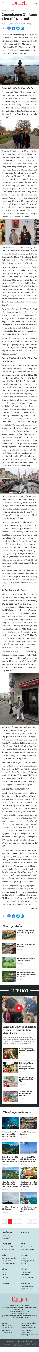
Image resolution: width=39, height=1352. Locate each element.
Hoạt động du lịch (27, 1291)
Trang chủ (5, 10)
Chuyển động (7, 1236)
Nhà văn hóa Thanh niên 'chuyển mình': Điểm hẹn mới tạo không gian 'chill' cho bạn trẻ (27, 1068)
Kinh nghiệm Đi (26, 1276)
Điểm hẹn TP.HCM (8, 1251)
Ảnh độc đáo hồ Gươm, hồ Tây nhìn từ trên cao (27, 961)
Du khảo (12, 10)
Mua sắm (5, 1288)
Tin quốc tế (6, 1242)
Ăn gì (23, 1248)
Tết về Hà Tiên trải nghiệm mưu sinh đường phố (26, 1096)
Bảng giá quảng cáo (24, 1346)
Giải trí (5, 1273)
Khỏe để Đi (25, 1279)
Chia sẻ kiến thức (27, 1282)
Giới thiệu (10, 1346)
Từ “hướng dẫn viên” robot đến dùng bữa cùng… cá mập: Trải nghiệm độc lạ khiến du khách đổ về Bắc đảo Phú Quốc (9, 1136)
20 (29, 1225)
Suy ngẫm (25, 1236)
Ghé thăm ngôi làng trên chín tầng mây (9, 1211)
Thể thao (5, 1282)
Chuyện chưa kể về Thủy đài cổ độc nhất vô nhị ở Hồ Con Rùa (28, 1187)
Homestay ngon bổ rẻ (9, 1262)
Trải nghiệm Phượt (28, 1265)
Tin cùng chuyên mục (17, 1114)
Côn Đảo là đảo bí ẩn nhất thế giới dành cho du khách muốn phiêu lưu (28, 1162)
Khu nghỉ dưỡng (7, 1265)
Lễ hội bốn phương (8, 1253)
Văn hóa (5, 1276)
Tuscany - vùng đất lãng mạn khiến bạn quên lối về (27, 934)
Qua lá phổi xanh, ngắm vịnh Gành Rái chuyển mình (27, 1212)
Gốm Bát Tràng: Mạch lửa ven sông (26, 947)
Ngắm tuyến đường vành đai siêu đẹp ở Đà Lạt (26, 1053)
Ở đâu (4, 1259)
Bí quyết (24, 1273)
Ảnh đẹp (24, 1268)
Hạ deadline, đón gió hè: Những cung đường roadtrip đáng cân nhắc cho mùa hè (9, 1162)
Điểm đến (24, 1262)
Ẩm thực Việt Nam (28, 1251)
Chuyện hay (26, 1288)
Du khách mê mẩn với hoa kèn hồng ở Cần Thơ (26, 1082)
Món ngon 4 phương (28, 1253)
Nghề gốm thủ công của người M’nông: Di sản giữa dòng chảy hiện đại (18, 1032)
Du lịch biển (7, 1248)
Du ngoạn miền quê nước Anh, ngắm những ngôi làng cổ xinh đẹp (26, 976)
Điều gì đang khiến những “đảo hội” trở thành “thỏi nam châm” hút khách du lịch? (9, 1187)
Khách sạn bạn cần (9, 1268)
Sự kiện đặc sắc (27, 1293)
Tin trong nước (7, 1239)
